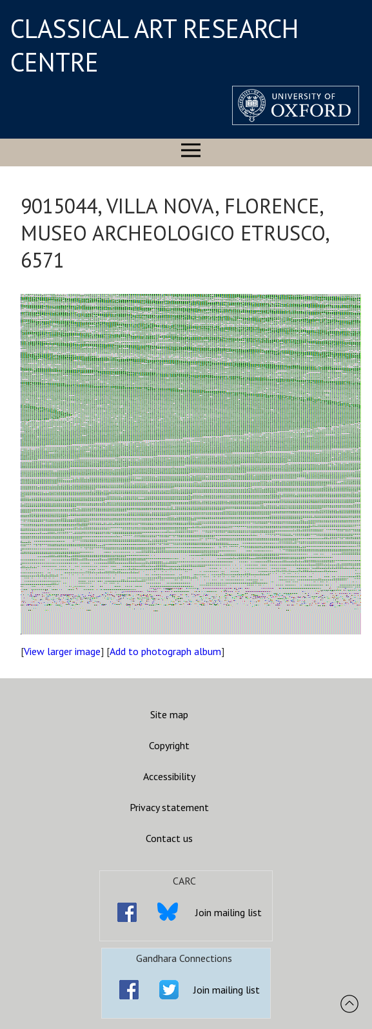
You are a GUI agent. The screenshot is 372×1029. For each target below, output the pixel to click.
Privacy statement (169, 807)
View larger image (62, 651)
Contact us (169, 838)
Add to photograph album (165, 651)
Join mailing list (228, 912)
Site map (169, 714)
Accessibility (169, 776)
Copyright (169, 745)
